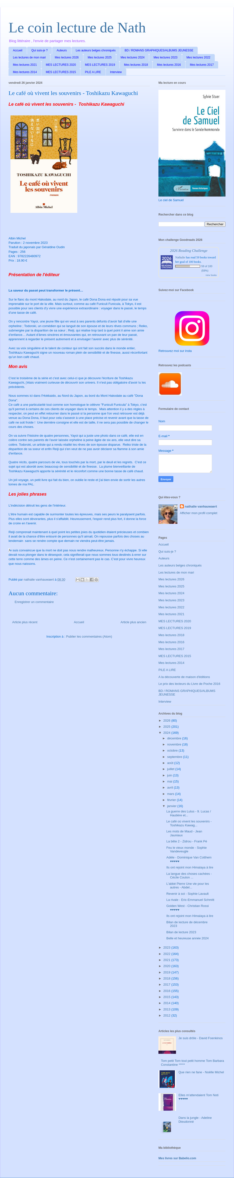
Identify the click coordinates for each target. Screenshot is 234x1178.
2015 (167, 997)
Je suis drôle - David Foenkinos (200, 1038)
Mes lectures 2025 (100, 57)
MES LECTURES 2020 (61, 64)
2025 (167, 726)
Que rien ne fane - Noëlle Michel (201, 1072)
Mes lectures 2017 (202, 64)
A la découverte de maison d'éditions (184, 677)
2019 (167, 972)
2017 (167, 984)
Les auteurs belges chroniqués (96, 50)
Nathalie (180, 257)
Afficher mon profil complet (198, 513)
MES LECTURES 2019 (100, 64)
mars (171, 794)
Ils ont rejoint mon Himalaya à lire (189, 867)
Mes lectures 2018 (136, 64)
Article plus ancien (133, 622)
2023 (167, 947)
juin (170, 775)
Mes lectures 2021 (25, 64)
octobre (173, 750)
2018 (167, 978)
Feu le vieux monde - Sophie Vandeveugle (186, 849)
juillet (171, 769)
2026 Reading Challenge (188, 250)
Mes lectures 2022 (198, 57)
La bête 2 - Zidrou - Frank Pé (186, 841)
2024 (167, 733)
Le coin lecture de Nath (77, 27)
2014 (167, 1003)
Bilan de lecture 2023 (181, 932)
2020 (167, 966)
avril (170, 787)
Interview (116, 72)
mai (170, 781)
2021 (167, 960)
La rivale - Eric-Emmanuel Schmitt (190, 900)
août (170, 763)
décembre (174, 738)
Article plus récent (24, 622)
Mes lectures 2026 (67, 57)
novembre (174, 744)
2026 (167, 720)
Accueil (17, 50)
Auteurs (62, 50)
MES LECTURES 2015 (61, 72)
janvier (172, 806)
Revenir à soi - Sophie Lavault (187, 893)
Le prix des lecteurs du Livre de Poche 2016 (189, 684)
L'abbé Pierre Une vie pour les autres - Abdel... (187, 885)
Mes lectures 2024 (133, 57)
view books (211, 275)
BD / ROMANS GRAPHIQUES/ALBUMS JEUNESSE (159, 50)
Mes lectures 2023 (165, 57)
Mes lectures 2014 (25, 72)
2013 (167, 1009)
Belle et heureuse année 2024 (187, 938)
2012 (167, 1015)
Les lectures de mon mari (29, 57)
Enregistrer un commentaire (34, 602)
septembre (175, 757)
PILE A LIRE (93, 72)
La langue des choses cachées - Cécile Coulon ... (189, 875)
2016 (167, 991)
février (172, 800)
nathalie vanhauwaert (201, 506)
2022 (167, 954)
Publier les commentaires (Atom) (89, 636)
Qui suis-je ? (39, 50)
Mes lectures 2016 (169, 64)
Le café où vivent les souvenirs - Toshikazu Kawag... (189, 823)
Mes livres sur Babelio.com (177, 1158)
